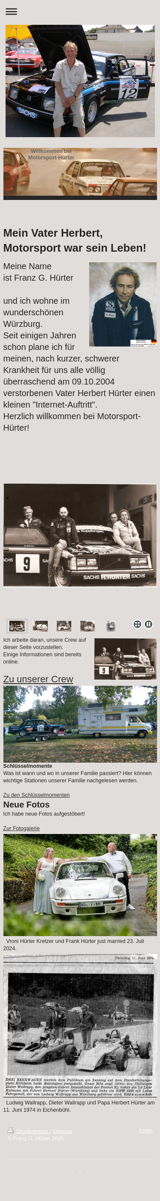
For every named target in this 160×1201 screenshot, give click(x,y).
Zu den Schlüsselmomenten (36, 795)
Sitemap (62, 1131)
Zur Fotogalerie (21, 828)
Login (146, 1130)
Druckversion (28, 1131)
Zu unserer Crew (38, 679)
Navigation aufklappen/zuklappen (80, 11)
